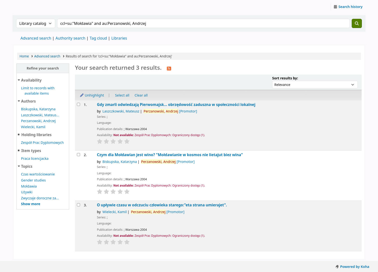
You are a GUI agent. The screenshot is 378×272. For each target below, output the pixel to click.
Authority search (70, 38)
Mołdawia (29, 186)
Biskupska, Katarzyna (38, 109)
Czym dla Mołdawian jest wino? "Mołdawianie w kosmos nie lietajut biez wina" (170, 155)
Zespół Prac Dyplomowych (42, 142)
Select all (122, 95)
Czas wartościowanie (38, 174)
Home (24, 56)
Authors (28, 101)
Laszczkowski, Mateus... (40, 115)
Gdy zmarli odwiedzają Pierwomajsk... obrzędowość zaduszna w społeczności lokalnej (176, 104)
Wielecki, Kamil (33, 127)
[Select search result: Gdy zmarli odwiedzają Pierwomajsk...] (78, 104)
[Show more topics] (30, 204)
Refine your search (43, 68)
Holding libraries (36, 134)
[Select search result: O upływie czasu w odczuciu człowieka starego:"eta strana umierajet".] (78, 204)
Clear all (141, 95)
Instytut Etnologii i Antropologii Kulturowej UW (26, 7)
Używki (27, 192)
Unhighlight (92, 95)
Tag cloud (98, 38)
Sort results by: (285, 78)
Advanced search (35, 38)
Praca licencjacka (34, 158)
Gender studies (33, 180)
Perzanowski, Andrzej (38, 121)
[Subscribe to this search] (169, 68)
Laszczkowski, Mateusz (120, 111)
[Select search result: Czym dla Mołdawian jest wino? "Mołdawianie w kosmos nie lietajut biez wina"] (78, 154)
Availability (31, 80)
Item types (31, 150)
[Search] (357, 23)
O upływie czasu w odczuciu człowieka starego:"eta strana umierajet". (162, 205)
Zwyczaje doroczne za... (40, 198)
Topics (27, 166)
